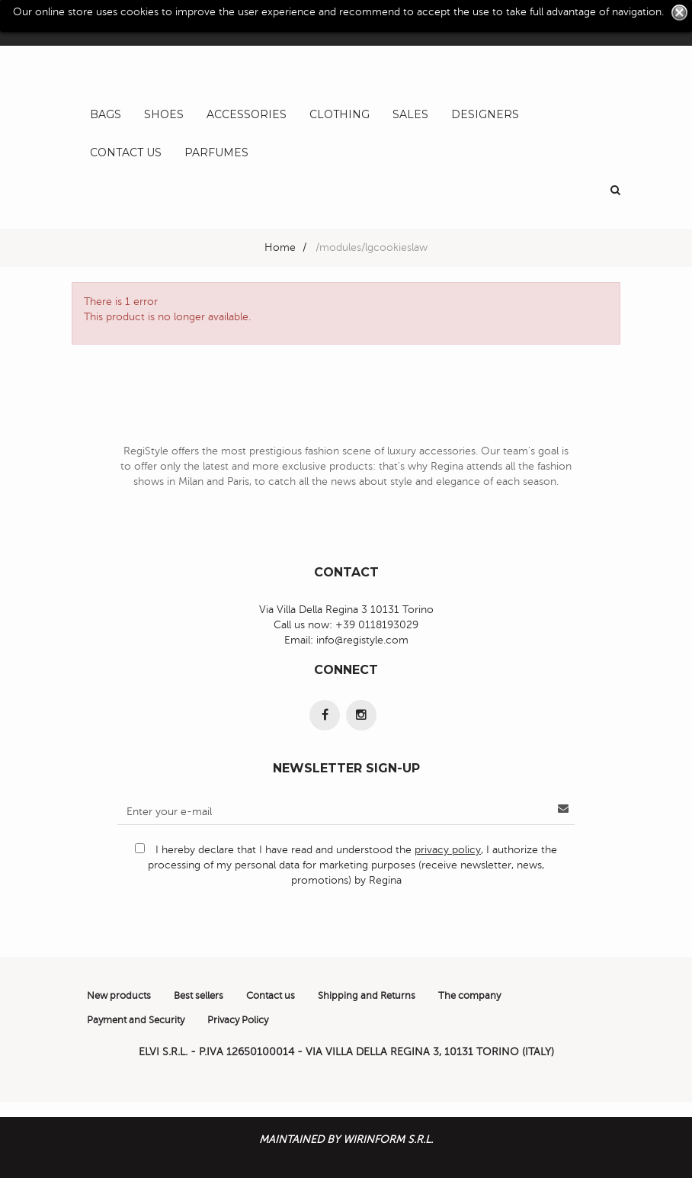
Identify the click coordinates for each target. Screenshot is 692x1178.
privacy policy (448, 849)
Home (280, 247)
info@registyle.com (362, 640)
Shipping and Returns (366, 995)
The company (469, 995)
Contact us (270, 995)
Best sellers (198, 995)
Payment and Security (135, 1020)
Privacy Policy (237, 1020)
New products (119, 995)
